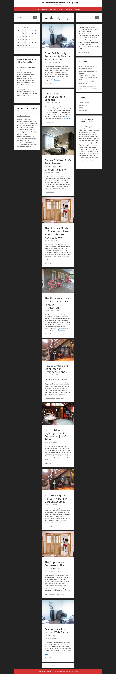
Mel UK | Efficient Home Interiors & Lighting (58, 2)
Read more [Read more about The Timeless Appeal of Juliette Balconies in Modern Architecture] (61, 330)
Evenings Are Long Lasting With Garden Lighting (57, 632)
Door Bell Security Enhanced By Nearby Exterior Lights (57, 56)
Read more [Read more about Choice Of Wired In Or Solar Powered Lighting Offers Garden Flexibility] (63, 188)
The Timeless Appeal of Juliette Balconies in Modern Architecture (57, 303)
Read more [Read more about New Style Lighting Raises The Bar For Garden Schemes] (58, 522)
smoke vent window (84, 52)
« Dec (18, 50)
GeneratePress (74, 671)
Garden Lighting (50, 83)
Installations (53, 9)
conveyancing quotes (85, 46)
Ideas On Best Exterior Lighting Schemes (55, 96)
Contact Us (77, 9)
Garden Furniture (50, 263)
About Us (44, 9)
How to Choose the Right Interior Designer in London (57, 369)
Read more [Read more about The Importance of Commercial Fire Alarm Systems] (67, 591)
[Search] (35, 17)
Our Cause (69, 9)
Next (54, 665)
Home (37, 9)
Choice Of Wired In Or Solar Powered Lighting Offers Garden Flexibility (58, 164)
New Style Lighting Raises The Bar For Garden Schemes (56, 498)
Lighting (61, 9)
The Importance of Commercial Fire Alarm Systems (56, 565)
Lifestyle (81, 107)
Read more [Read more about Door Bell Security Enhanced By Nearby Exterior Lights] (57, 80)
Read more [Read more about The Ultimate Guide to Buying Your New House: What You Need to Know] (48, 260)
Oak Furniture (83, 110)
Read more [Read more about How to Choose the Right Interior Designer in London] (63, 394)
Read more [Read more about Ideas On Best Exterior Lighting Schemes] (67, 118)
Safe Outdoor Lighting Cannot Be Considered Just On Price (56, 434)
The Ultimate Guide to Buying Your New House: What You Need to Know (57, 232)
